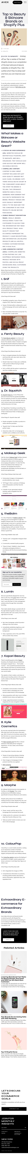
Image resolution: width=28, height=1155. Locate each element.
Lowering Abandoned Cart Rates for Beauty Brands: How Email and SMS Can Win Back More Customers (13, 979)
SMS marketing (7, 764)
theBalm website (17, 517)
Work (3, 1133)
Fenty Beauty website (9, 338)
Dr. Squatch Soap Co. (7, 395)
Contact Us (8, 939)
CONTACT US (14, 1108)
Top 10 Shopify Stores (9, 1052)
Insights (17, 1131)
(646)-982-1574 (5, 1145)
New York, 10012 (5, 1143)
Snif (2, 283)
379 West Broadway (6, 1142)
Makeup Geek (13, 457)
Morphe (12, 791)
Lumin (14, 597)
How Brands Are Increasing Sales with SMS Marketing (13, 1017)
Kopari (20, 660)
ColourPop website (8, 857)
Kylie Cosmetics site (8, 741)
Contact (4, 1131)
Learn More (8, 125)
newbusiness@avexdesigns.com (10, 1147)
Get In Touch (17, 2)
